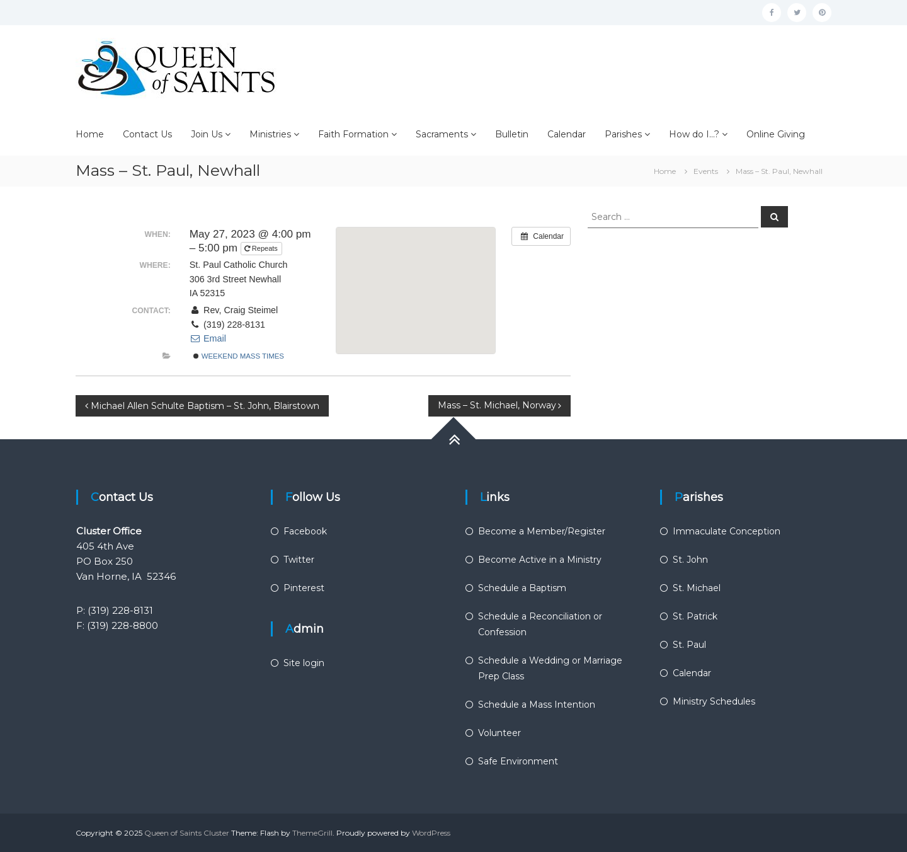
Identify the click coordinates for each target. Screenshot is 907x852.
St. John (690, 559)
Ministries (270, 134)
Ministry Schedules (714, 701)
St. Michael (697, 588)
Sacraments (442, 134)
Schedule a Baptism (522, 588)
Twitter (298, 559)
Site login (303, 663)
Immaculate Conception (726, 531)
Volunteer (499, 733)
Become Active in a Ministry (540, 559)
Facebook (305, 531)
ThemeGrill (312, 833)
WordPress (431, 833)
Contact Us (147, 134)
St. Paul (689, 644)
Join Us (206, 134)
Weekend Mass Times (238, 356)
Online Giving (775, 134)
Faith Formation (353, 134)
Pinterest (303, 588)
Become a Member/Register (541, 531)
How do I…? (694, 134)
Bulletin (511, 134)
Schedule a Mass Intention (536, 704)
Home (90, 134)
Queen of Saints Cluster (186, 833)
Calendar (566, 134)
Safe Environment (518, 761)
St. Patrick (695, 616)
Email (208, 338)
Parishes (623, 134)
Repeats (262, 248)
